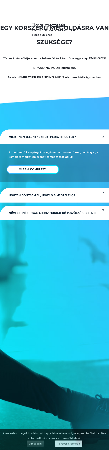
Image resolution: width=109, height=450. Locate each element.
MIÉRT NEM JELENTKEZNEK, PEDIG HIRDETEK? (42, 136)
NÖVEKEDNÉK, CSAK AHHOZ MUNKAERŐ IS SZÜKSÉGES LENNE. (53, 213)
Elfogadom (35, 443)
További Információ (68, 443)
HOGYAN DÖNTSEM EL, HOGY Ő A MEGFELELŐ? (42, 195)
